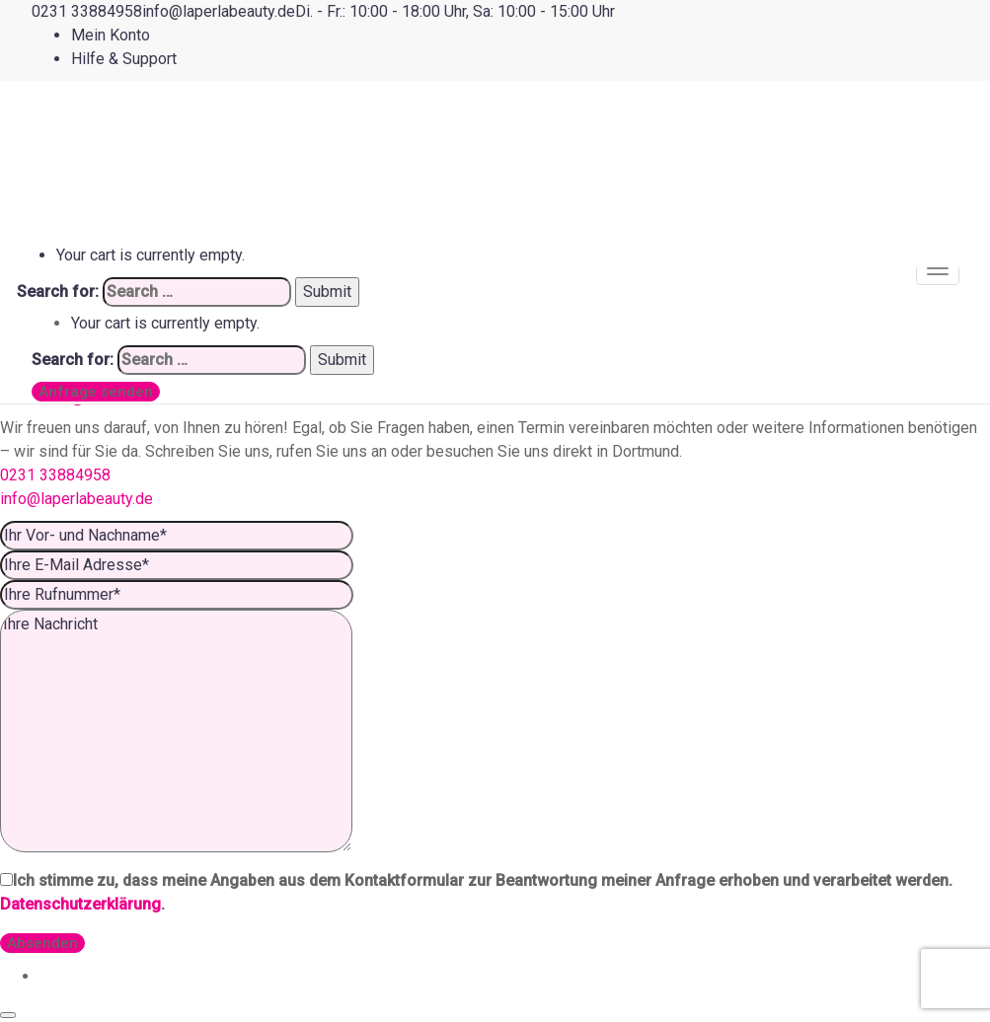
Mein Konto (110, 35)
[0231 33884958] (87, 11)
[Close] (8, 1015)
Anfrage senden (95, 392)
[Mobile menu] (937, 268)
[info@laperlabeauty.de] (218, 11)
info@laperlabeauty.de (76, 498)
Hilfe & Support (124, 58)
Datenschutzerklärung (80, 904)
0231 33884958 (55, 475)
